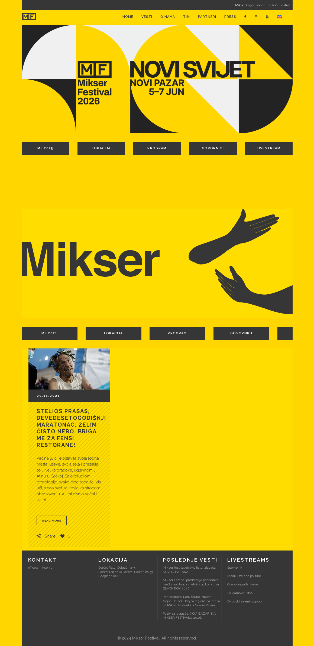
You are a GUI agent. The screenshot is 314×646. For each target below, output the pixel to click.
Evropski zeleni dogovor (244, 602)
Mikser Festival (279, 5)
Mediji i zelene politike (244, 576)
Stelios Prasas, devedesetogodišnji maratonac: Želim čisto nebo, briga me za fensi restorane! (71, 428)
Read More (51, 520)
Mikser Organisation (250, 5)
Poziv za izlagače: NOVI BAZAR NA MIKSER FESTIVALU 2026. (189, 616)
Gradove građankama (242, 584)
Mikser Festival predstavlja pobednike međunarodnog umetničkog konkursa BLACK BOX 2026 (191, 584)
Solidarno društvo (240, 593)
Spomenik (234, 568)
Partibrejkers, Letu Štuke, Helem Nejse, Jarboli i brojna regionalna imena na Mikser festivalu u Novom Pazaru (191, 601)
